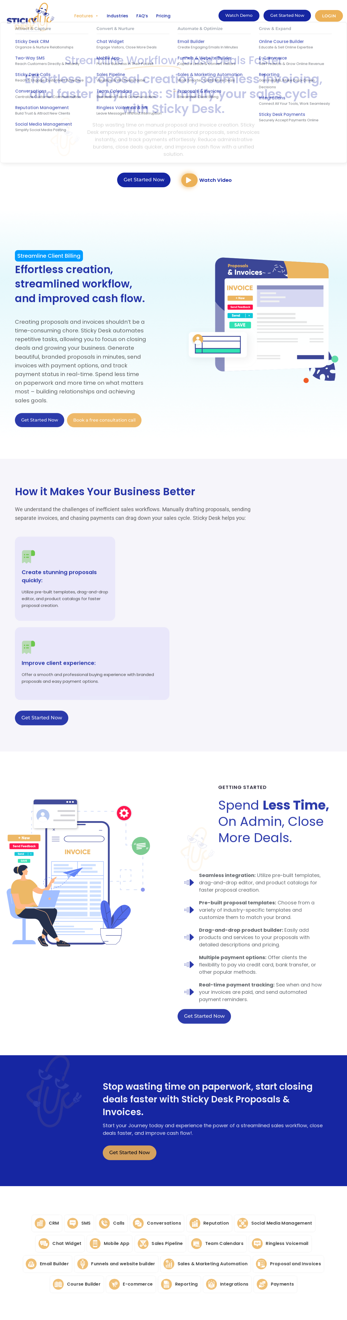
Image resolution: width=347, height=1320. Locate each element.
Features (86, 16)
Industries (117, 16)
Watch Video (218, 181)
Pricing (163, 16)
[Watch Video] (190, 181)
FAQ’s (142, 16)
